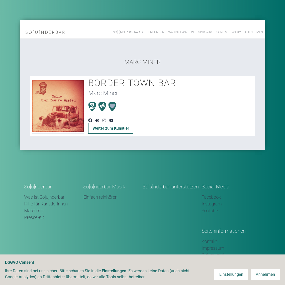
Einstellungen (231, 274)
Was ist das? (177, 32)
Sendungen (155, 32)
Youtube (210, 210)
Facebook (211, 197)
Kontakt (209, 241)
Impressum (213, 248)
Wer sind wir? (202, 32)
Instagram (212, 203)
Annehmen (265, 274)
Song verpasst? (229, 32)
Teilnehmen (254, 32)
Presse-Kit (34, 217)
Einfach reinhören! (101, 197)
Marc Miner (142, 62)
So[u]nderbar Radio (128, 32)
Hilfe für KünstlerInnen (46, 203)
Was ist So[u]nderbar (44, 197)
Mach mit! (34, 210)
